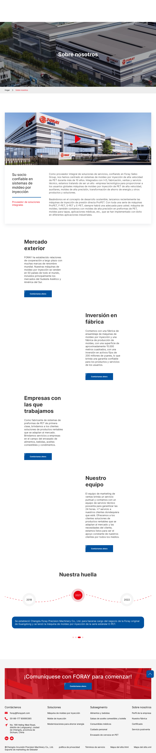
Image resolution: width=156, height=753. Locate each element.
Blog (134, 14)
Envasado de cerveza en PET (104, 735)
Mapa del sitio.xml (142, 747)
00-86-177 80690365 (21, 718)
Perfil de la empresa (141, 713)
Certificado (137, 724)
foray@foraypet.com (20, 713)
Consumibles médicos (100, 724)
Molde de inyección (56, 718)
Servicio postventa (141, 729)
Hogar (68, 14)
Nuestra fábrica (139, 718)
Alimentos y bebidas (100, 713)
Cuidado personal (98, 729)
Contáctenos (144, 14)
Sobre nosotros (21, 90)
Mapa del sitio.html (119, 747)
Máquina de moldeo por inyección (63, 713)
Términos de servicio (95, 747)
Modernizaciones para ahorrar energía (65, 724)
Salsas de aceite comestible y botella (108, 718)
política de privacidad (69, 747)
